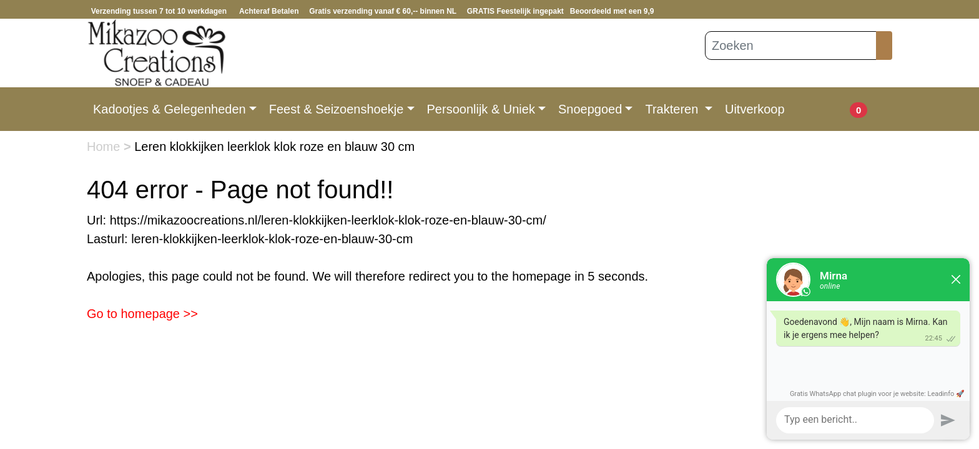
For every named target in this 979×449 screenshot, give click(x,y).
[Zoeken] (791, 45)
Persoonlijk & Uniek (481, 109)
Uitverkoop (755, 109)
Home (105, 146)
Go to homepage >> (142, 314)
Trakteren (673, 109)
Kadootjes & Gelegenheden (169, 109)
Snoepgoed (590, 109)
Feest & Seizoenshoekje (336, 109)
